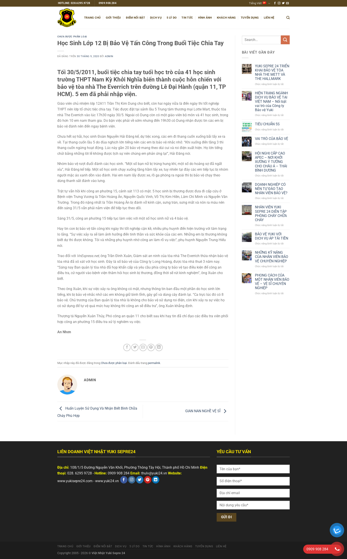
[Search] (288, 18)
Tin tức (187, 17)
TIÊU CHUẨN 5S (267, 124)
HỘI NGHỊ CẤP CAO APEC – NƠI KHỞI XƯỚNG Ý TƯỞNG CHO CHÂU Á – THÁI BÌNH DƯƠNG (271, 161)
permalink (154, 363)
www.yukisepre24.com (75, 481)
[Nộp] (285, 39)
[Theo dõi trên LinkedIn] (155, 480)
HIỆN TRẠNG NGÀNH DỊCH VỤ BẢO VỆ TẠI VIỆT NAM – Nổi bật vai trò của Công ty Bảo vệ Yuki (271, 101)
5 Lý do (172, 17)
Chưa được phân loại (72, 36)
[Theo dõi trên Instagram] (279, 3)
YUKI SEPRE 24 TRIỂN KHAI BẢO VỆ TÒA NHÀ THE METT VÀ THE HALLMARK (272, 72)
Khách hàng (226, 17)
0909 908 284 (118, 473)
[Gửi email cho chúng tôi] (287, 3)
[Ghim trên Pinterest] (151, 347)
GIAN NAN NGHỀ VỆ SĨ (206, 411)
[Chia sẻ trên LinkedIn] (159, 347)
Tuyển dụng (250, 17)
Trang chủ (92, 17)
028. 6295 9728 (79, 473)
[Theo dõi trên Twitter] (283, 3)
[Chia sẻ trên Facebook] (127, 347)
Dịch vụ (156, 17)
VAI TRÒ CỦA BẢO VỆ (271, 139)
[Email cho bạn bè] (143, 347)
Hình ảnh (205, 17)
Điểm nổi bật (135, 17)
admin (109, 56)
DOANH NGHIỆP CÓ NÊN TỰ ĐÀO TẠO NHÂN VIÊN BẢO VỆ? (271, 188)
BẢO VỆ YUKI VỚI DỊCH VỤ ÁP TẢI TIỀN (271, 236)
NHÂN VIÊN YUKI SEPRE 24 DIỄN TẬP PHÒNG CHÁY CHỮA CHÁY (271, 213)
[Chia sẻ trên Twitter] (135, 347)
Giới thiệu (113, 17)
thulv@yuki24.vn (154, 473)
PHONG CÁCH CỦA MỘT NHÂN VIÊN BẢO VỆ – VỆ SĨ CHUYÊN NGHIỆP (272, 281)
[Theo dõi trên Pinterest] (147, 480)
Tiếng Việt (259, 3)
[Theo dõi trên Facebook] (275, 3)
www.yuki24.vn (107, 481)
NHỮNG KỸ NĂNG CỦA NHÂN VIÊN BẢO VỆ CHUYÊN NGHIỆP (271, 256)
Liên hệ (269, 17)
